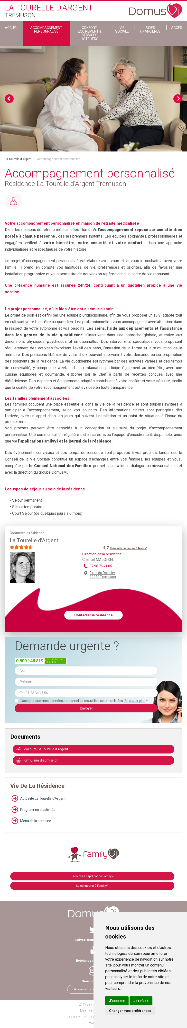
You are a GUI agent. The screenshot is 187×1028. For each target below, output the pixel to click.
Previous (9, 98)
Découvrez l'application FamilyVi (92, 876)
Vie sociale (122, 29)
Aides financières (150, 29)
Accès (176, 28)
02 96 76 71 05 (101, 566)
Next (177, 98)
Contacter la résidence (93, 615)
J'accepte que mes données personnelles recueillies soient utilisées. (83, 701)
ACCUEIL (11, 28)
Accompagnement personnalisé (46, 29)
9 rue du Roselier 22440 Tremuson (103, 575)
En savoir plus (134, 701)
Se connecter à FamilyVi (92, 885)
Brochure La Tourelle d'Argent (42, 749)
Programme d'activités (32, 810)
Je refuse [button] (141, 1001)
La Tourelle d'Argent (18, 159)
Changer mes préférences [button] (130, 1011)
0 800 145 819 (29, 660)
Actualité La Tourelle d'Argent (37, 798)
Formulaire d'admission (37, 760)
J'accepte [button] (117, 1001)
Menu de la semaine (30, 821)
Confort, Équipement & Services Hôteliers (90, 33)
